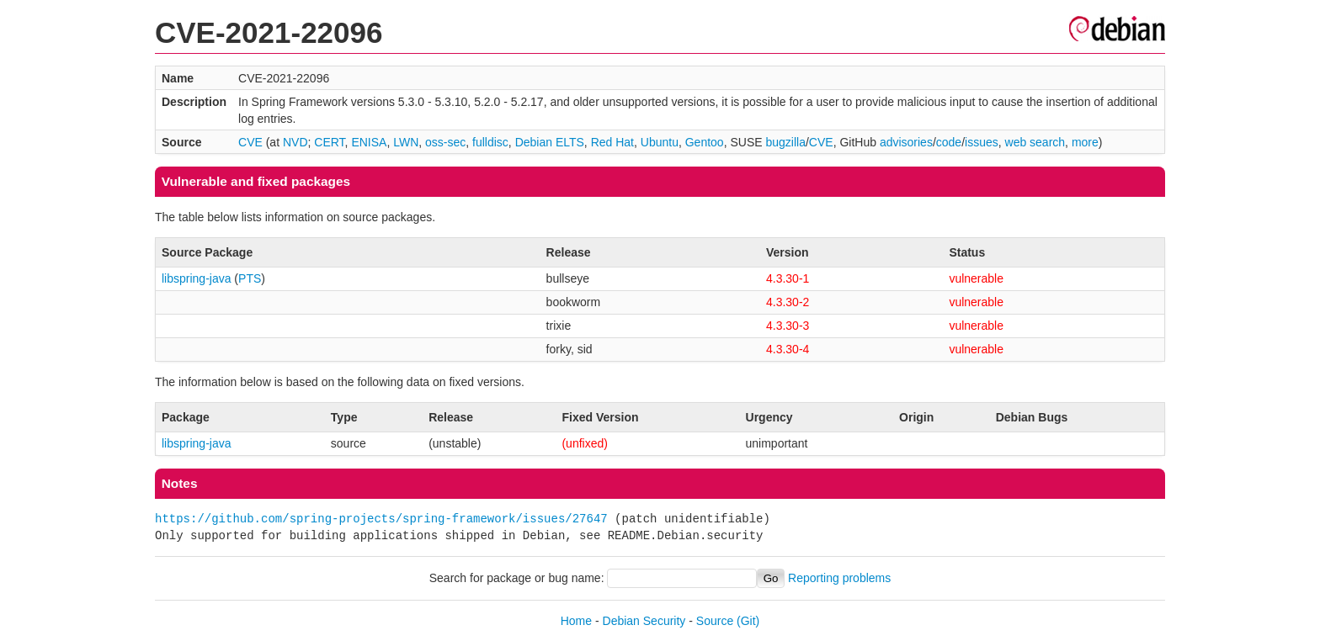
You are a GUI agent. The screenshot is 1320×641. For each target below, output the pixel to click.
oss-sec (445, 142)
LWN (405, 142)
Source (714, 621)
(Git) (748, 621)
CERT (329, 142)
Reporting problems (839, 578)
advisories (906, 142)
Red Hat (612, 142)
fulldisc (490, 142)
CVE (250, 142)
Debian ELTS (549, 142)
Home (576, 621)
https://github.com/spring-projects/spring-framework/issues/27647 (381, 519)
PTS (249, 278)
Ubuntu (660, 142)
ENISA (368, 142)
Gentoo (704, 142)
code (948, 142)
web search (1035, 142)
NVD (295, 142)
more (1085, 142)
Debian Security (644, 621)
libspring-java (196, 278)
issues (981, 142)
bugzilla (785, 142)
